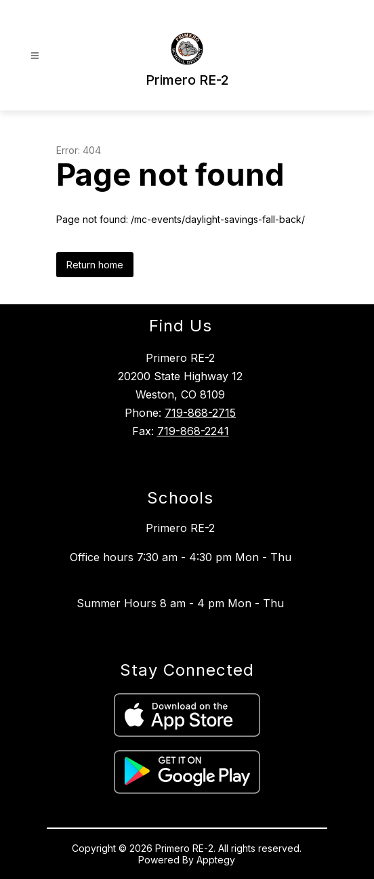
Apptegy (215, 859)
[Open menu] (35, 56)
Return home (94, 264)
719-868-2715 (200, 413)
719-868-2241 (193, 431)
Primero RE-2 (180, 528)
